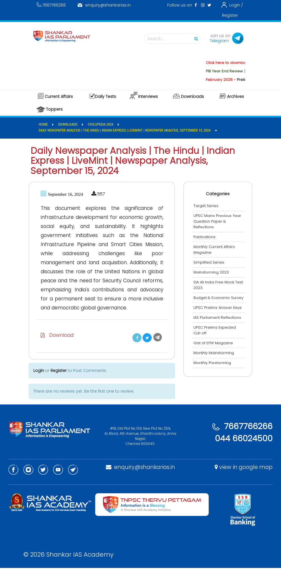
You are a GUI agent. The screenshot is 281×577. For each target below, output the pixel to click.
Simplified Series (210, 262)
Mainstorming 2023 (212, 272)
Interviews (148, 96)
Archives (235, 96)
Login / (236, 5)
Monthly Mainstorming (215, 358)
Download (58, 344)
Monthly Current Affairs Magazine (215, 249)
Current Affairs (59, 96)
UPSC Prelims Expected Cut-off (216, 335)
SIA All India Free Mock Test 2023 (215, 284)
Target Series (207, 205)
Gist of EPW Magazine (214, 348)
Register (230, 15)
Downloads (192, 96)
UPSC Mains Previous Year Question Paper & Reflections (219, 221)
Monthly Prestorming (213, 368)
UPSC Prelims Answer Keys (219, 313)
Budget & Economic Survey (213, 300)
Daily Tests (105, 96)
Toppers (54, 109)
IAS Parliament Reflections (219, 323)
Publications (206, 237)
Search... (173, 39)
